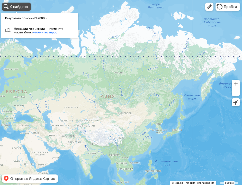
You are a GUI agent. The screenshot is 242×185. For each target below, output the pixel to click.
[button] (209, 7)
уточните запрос (45, 32)
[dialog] (39, 25)
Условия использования (199, 182)
